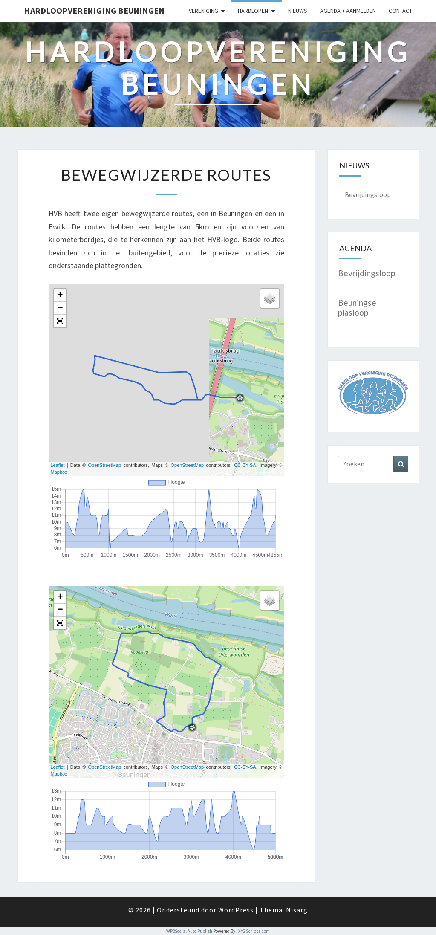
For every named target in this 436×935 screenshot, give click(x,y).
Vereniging (203, 10)
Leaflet (58, 465)
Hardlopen (253, 10)
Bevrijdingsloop (368, 194)
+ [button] (60, 295)
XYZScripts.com (254, 931)
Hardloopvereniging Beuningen (94, 10)
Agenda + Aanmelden (348, 10)
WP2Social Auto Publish (189, 931)
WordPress (236, 910)
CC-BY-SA (245, 465)
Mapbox (59, 472)
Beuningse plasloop (357, 307)
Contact (400, 10)
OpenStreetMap (104, 465)
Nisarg (297, 910)
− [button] (60, 308)
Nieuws (297, 10)
